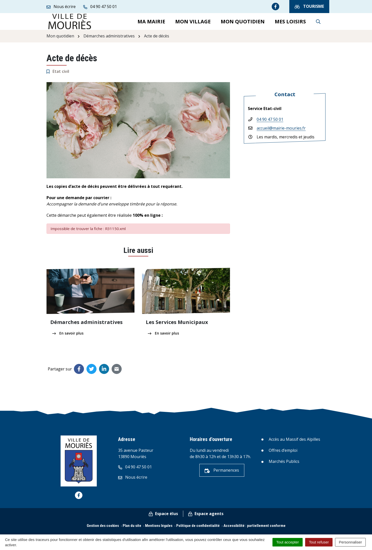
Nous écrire (132, 481)
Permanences (222, 474)
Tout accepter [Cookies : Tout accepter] (287, 542)
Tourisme (309, 6)
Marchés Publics (284, 465)
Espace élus (163, 518)
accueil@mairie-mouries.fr (281, 132)
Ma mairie (151, 23)
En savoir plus (67, 337)
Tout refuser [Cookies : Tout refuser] (319, 542)
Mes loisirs (290, 23)
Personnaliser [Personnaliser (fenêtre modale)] (350, 542)
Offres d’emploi (283, 454)
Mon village (193, 23)
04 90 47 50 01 (270, 123)
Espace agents (205, 518)
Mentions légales (158, 530)
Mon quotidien (243, 23)
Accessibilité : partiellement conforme (254, 530)
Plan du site (132, 530)
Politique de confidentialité (198, 530)
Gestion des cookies (103, 530)
